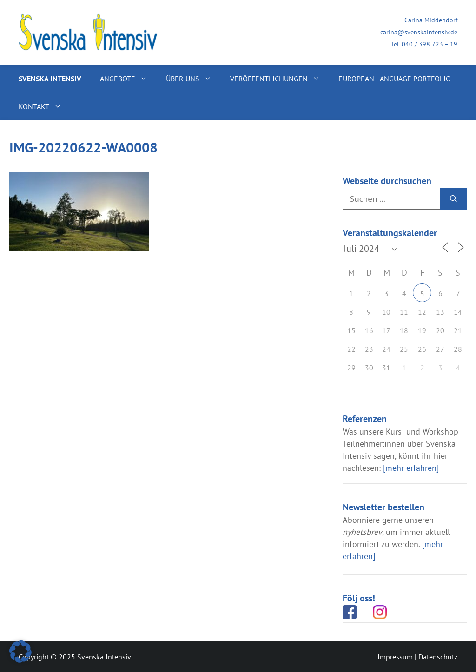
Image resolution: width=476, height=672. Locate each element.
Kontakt (45, 106)
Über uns (193, 78)
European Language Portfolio (394, 78)
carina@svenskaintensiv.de (418, 32)
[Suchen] (453, 199)
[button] (20, 651)
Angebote (128, 78)
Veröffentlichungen (279, 78)
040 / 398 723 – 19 (429, 44)
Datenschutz (437, 656)
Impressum (395, 656)
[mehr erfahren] (411, 467)
